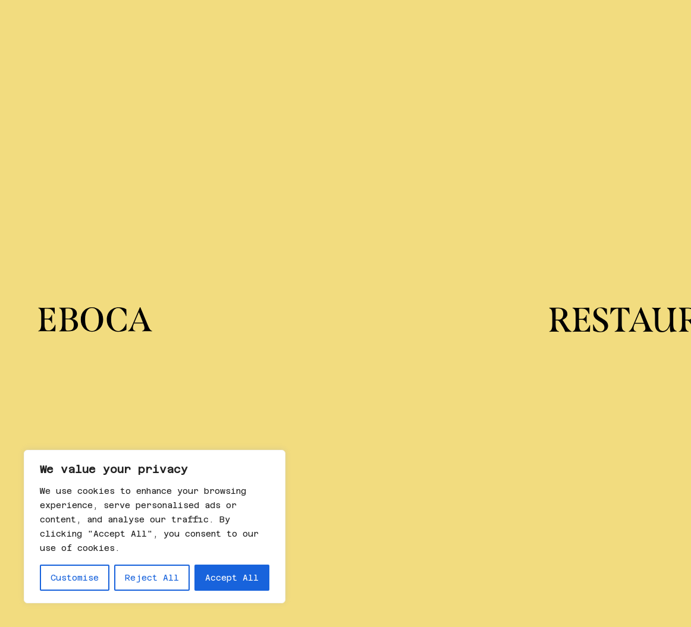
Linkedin (341, 544)
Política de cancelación (574, 544)
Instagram (344, 530)
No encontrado (204, 336)
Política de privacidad (571, 530)
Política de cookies (562, 558)
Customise (75, 577)
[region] (154, 526)
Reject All (152, 577)
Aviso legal (539, 571)
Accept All (232, 577)
